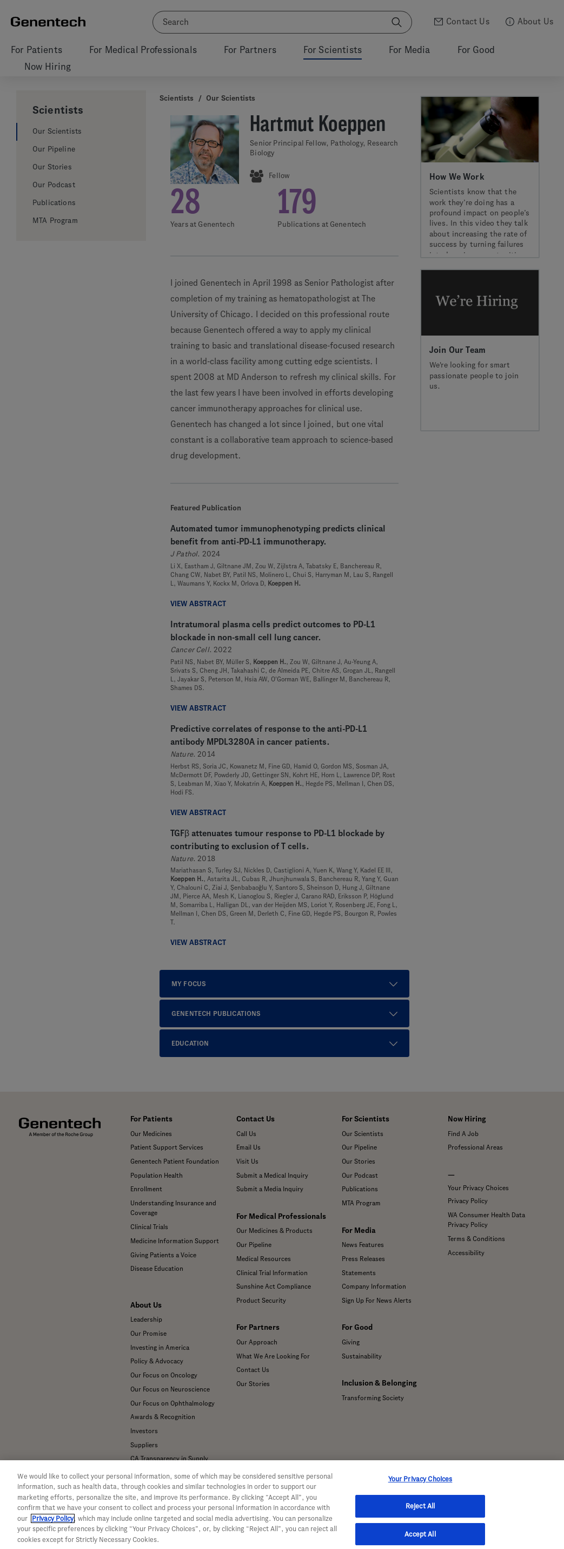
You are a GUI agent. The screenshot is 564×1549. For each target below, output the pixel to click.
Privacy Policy (53, 1531)
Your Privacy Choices (420, 1491)
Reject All (420, 1518)
